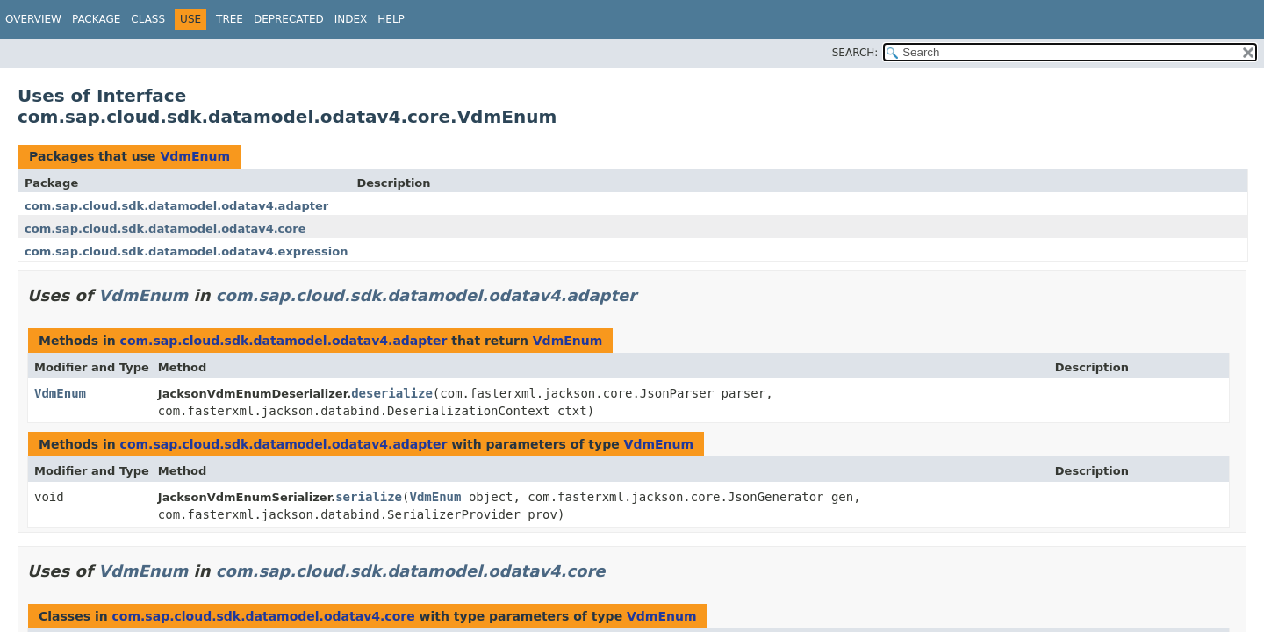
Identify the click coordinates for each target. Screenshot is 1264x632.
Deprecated (289, 19)
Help (391, 19)
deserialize (392, 393)
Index (351, 19)
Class (148, 19)
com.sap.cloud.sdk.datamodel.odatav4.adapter (176, 205)
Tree (229, 19)
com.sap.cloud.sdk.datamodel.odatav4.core (165, 228)
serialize (368, 497)
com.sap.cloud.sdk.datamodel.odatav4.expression (186, 251)
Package (96, 19)
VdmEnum (195, 156)
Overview (33, 19)
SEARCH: (855, 53)
